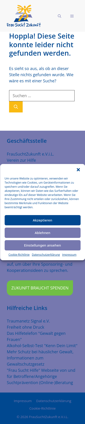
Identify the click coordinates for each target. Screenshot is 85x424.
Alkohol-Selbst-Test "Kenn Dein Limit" (42, 345)
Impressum (69, 255)
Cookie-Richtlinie (19, 255)
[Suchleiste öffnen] (59, 16)
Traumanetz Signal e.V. (28, 321)
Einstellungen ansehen (42, 245)
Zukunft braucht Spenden (39, 288)
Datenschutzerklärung (46, 255)
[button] (78, 169)
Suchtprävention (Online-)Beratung (40, 382)
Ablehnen (42, 232)
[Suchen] (16, 106)
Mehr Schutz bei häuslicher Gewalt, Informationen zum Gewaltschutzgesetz (40, 358)
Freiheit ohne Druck (25, 327)
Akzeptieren (42, 220)
